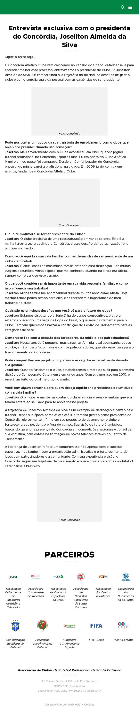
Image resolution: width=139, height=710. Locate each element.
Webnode (74, 704)
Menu (130, 7)
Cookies (89, 704)
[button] (122, 7)
